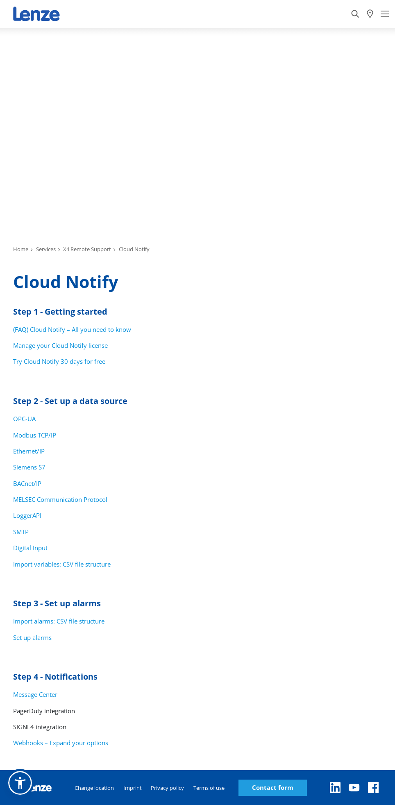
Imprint (132, 787)
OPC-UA (24, 419)
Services (46, 249)
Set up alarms (32, 637)
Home (20, 249)
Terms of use (209, 787)
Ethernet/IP (29, 451)
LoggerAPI (27, 515)
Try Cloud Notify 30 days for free (59, 361)
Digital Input (30, 548)
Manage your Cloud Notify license (60, 345)
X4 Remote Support (87, 249)
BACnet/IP (27, 483)
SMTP (21, 532)
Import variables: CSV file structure (62, 564)
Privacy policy (167, 787)
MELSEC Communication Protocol (60, 499)
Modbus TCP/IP (34, 435)
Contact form (272, 787)
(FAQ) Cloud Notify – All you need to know (72, 329)
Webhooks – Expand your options (60, 743)
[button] (20, 783)
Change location (94, 787)
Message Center (35, 694)
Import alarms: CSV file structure (58, 621)
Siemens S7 (29, 467)
